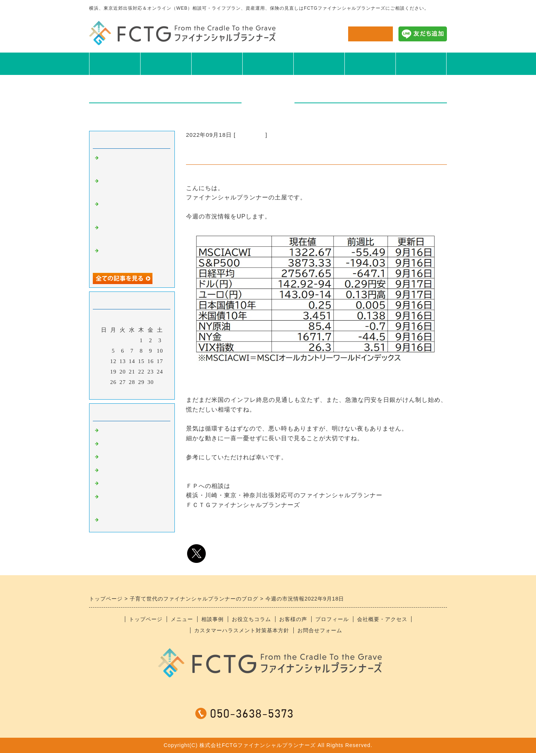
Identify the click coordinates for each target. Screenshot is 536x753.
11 (104, 361)
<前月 (116, 392)
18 (104, 372)
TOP (115, 63)
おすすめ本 (115, 484)
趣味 (106, 458)
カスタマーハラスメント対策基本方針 (241, 630)
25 (104, 382)
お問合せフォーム (319, 630)
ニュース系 (250, 135)
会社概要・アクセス (382, 619)
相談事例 (217, 63)
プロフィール (370, 63)
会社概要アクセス (421, 63)
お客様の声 (319, 63)
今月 (132, 392)
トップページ (146, 619)
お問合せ (370, 33)
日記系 (109, 471)
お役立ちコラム (268, 63)
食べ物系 (112, 445)
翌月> (147, 392)
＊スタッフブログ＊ (127, 521)
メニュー (166, 63)
